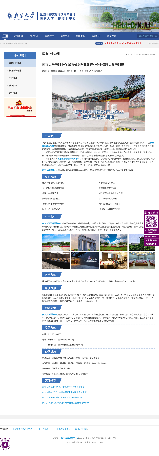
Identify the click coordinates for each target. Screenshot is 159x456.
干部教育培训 (63, 429)
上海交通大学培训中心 (22, 429)
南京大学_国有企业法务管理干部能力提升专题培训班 (65, 403)
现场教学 (49, 36)
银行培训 (13, 93)
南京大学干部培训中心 (52, 223)
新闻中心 (80, 36)
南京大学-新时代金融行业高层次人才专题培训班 (63, 387)
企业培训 (18, 36)
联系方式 (111, 36)
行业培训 (13, 78)
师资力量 (64, 36)
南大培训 (96, 36)
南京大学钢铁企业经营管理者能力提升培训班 (62, 397)
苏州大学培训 (81, 429)
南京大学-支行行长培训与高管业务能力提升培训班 (64, 392)
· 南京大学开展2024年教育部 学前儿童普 (132, 43)
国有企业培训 (15, 63)
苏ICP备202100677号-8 (69, 438)
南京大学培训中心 (50, 314)
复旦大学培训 (44, 429)
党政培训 (33, 36)
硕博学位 (13, 85)
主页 (135, 54)
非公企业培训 (15, 71)
